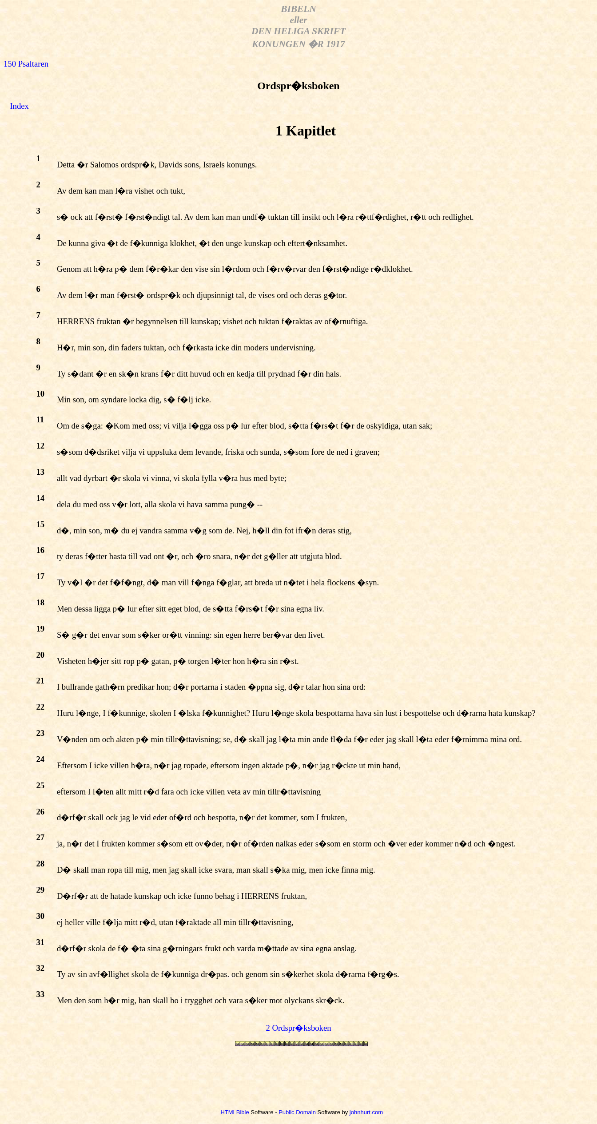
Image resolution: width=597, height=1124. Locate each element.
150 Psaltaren (26, 63)
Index (19, 106)
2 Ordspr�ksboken (298, 1028)
